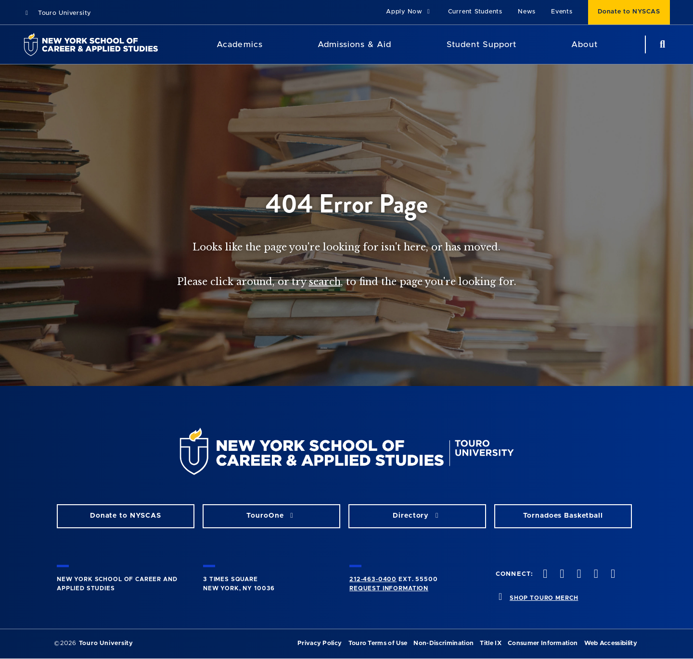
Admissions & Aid (354, 44)
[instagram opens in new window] (578, 574)
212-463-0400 (373, 579)
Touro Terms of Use (378, 643)
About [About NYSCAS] (584, 44)
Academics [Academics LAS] (239, 44)
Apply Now (409, 12)
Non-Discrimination (443, 643)
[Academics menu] (269, 44)
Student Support (481, 44)
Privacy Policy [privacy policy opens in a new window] (319, 643)
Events (562, 12)
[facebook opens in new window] (544, 574)
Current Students (475, 12)
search (325, 281)
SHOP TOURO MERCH (544, 598)
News (527, 12)
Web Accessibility (610, 643)
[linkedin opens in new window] (611, 574)
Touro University (57, 13)
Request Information (388, 588)
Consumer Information (543, 643)
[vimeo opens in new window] (595, 574)
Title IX (490, 643)
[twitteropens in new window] (561, 574)
